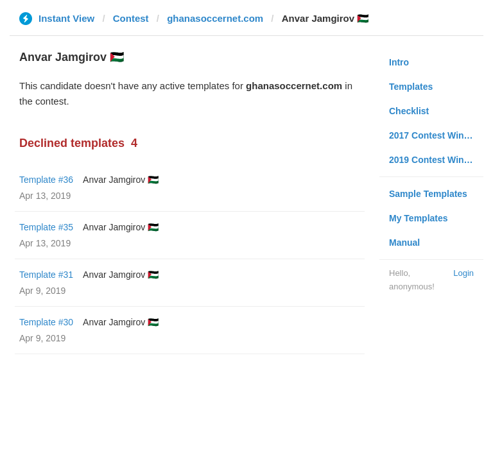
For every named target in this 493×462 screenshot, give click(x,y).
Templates (411, 86)
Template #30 (46, 322)
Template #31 (46, 275)
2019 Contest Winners (436, 160)
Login (463, 273)
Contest (131, 18)
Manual (404, 242)
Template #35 (46, 227)
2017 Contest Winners (436, 135)
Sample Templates (428, 194)
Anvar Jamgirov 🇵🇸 (121, 180)
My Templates (418, 218)
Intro (399, 62)
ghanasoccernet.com (215, 18)
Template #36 (46, 180)
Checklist (409, 111)
